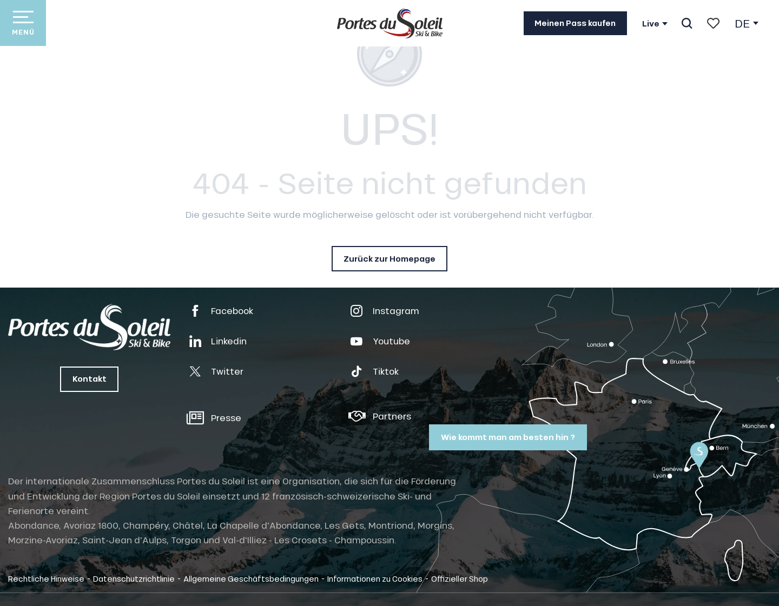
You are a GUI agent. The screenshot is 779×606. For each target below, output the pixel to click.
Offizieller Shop (459, 578)
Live (650, 24)
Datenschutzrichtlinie (134, 578)
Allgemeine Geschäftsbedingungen (251, 578)
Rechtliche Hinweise (46, 578)
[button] (687, 23)
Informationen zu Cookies (374, 578)
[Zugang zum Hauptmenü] (23, 23)
